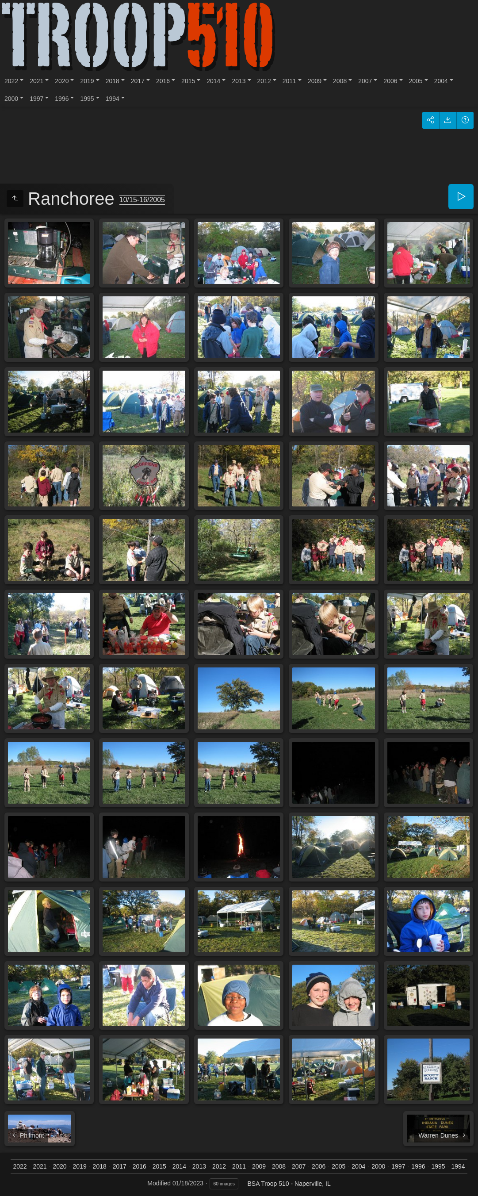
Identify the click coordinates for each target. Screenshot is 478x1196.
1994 (112, 98)
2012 (264, 80)
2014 (213, 80)
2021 (36, 80)
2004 (441, 80)
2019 (87, 80)
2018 (112, 80)
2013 (238, 80)
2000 (11, 98)
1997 (36, 98)
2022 (11, 80)
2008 (340, 80)
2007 (365, 80)
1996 (62, 98)
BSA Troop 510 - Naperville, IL (288, 1183)
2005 (416, 80)
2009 (314, 80)
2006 (390, 80)
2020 (62, 80)
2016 (163, 80)
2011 (289, 80)
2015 (188, 80)
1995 (87, 98)
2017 (138, 80)
